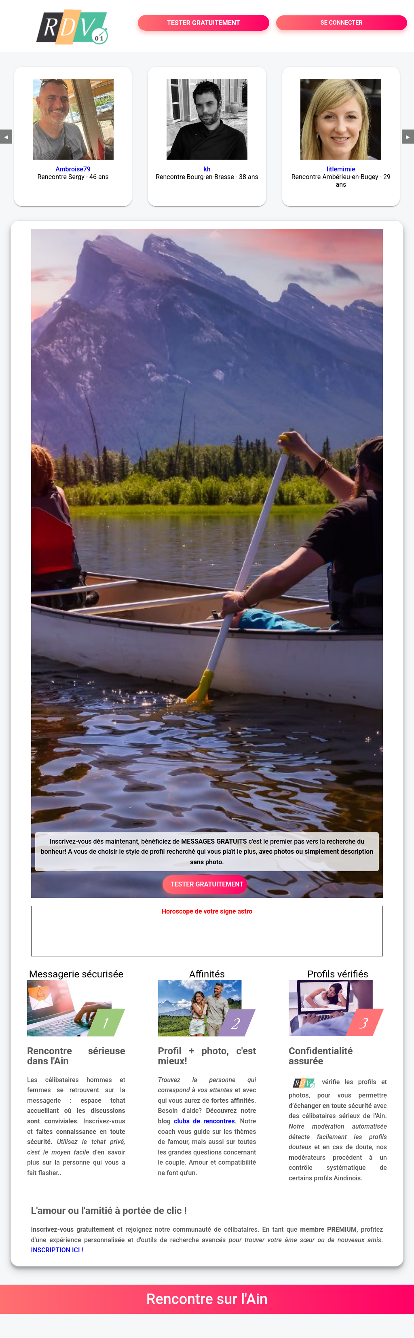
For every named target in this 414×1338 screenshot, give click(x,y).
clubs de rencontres (204, 1121)
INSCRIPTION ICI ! (57, 1250)
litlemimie (341, 169)
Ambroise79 (73, 169)
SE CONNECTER (342, 22)
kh (206, 169)
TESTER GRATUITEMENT (203, 23)
